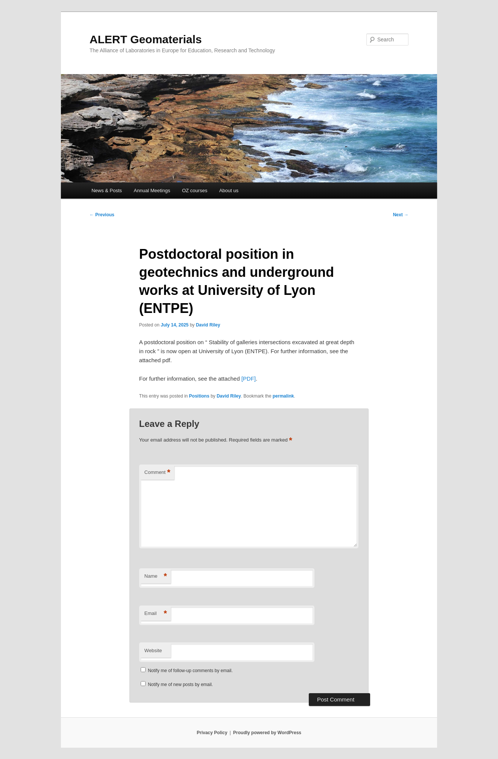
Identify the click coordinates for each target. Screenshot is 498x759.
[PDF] (248, 378)
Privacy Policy (212, 732)
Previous (102, 214)
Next (400, 214)
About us (228, 190)
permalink (283, 396)
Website (153, 650)
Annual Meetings (152, 190)
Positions (199, 396)
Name (155, 576)
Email (155, 613)
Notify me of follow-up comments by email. (190, 670)
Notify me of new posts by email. (180, 684)
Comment (157, 472)
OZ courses (194, 190)
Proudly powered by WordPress (267, 732)
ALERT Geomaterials (146, 39)
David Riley (208, 325)
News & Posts (106, 190)
